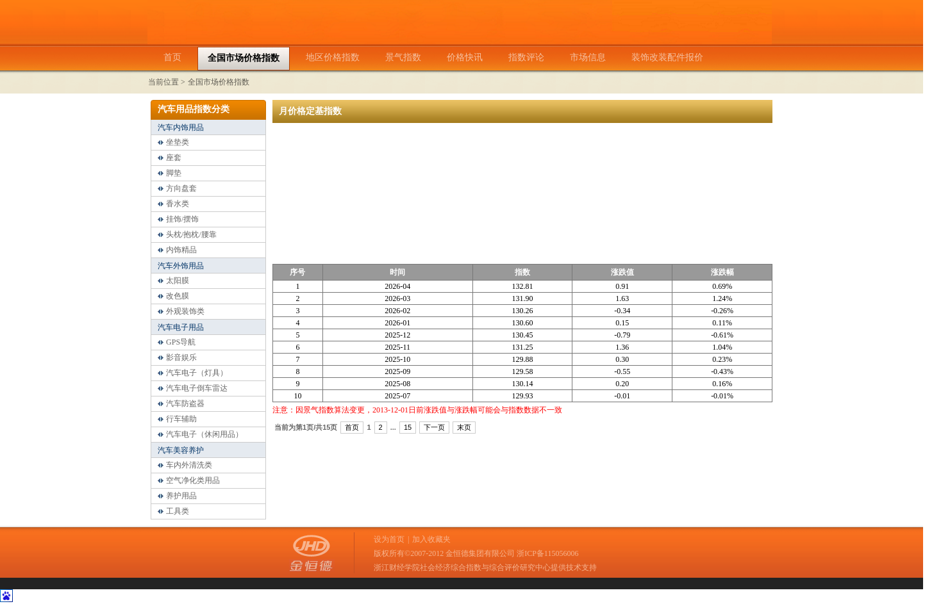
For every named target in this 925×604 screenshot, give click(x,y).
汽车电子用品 (181, 327)
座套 (173, 157)
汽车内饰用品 (181, 127)
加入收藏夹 (431, 539)
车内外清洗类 (189, 465)
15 (408, 427)
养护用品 (181, 495)
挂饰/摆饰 (182, 219)
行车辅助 (181, 418)
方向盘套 (181, 188)
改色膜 (177, 295)
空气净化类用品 (193, 480)
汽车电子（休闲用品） (204, 434)
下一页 (434, 427)
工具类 (177, 511)
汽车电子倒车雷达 (197, 388)
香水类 (177, 203)
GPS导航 (181, 342)
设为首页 (389, 539)
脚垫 (173, 172)
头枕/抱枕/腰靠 (191, 234)
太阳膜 (177, 280)
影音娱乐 (181, 357)
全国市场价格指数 (218, 82)
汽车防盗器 (185, 403)
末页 (464, 427)
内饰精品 (181, 249)
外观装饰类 (185, 311)
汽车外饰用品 (181, 265)
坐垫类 (177, 142)
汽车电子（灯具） (197, 372)
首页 (352, 427)
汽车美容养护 (181, 450)
